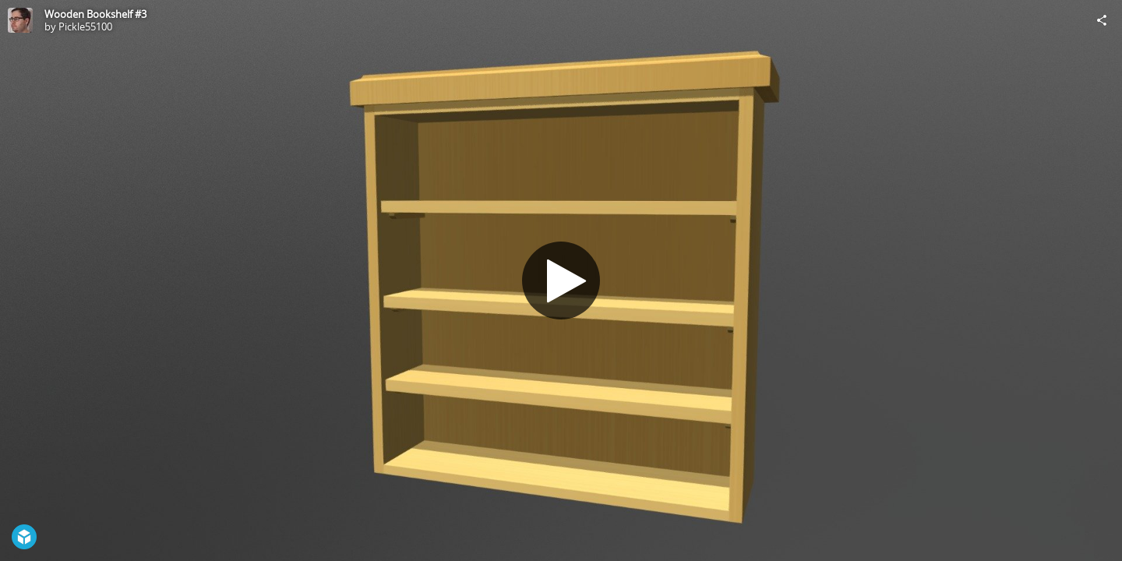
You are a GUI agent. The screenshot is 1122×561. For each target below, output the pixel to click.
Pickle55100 (85, 26)
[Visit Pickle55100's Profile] (20, 20)
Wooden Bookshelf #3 (95, 14)
